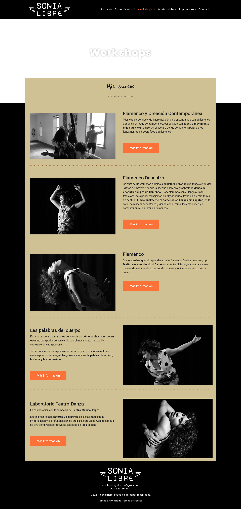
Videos (172, 9)
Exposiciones (187, 9)
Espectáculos (125, 9)
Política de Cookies (132, 500)
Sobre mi (106, 9)
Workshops (146, 9)
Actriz (161, 9)
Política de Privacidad (110, 500)
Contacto (204, 9)
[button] (141, 148)
